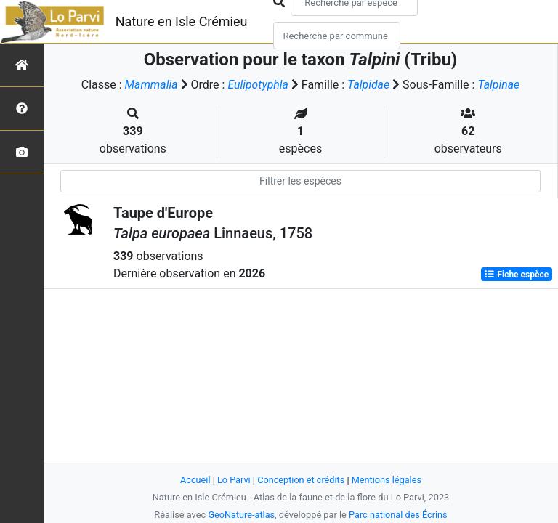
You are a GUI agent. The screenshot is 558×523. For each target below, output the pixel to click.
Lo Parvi (233, 479)
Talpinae (499, 85)
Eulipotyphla (257, 85)
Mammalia (150, 85)
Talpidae (368, 85)
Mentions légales (387, 479)
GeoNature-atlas (241, 514)
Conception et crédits (301, 479)
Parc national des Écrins (398, 514)
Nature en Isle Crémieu (182, 21)
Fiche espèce (516, 274)
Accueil (194, 479)
